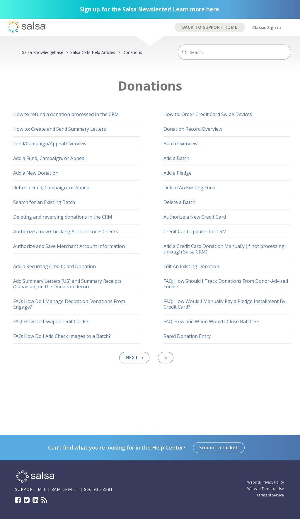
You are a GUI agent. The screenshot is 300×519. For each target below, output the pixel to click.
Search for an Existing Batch (44, 202)
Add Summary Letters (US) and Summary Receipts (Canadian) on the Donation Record (67, 284)
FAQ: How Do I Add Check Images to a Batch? (62, 336)
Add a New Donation (35, 173)
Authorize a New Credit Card (194, 217)
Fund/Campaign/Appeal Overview (49, 143)
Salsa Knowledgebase (42, 52)
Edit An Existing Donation (191, 266)
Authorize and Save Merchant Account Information (69, 246)
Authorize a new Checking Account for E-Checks (65, 231)
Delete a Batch (179, 202)
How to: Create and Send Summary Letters (59, 129)
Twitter (27, 500)
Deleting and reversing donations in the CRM (62, 217)
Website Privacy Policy (265, 482)
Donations (132, 52)
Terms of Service (270, 495)
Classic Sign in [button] (266, 27)
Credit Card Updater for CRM (195, 231)
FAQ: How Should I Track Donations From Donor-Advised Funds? (225, 284)
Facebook (18, 500)
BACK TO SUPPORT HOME (210, 27)
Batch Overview (180, 143)
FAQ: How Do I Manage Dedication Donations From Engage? (69, 304)
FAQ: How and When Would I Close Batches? (211, 321)
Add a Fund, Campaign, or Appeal (49, 158)
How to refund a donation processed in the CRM (66, 114)
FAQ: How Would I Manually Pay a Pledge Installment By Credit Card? (224, 304)
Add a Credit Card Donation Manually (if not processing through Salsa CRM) (223, 249)
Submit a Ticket (218, 447)
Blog (44, 500)
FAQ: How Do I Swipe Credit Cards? (50, 321)
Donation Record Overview (192, 129)
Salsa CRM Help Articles (92, 52)
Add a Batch (176, 158)
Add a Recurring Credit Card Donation (54, 266)
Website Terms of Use (265, 488)
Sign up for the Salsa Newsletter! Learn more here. (150, 9)
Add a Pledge (177, 173)
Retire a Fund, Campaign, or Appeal (52, 187)
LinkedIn (35, 500)
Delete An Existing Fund (189, 187)
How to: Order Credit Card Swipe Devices (207, 114)
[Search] (234, 52)
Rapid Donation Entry (187, 336)
